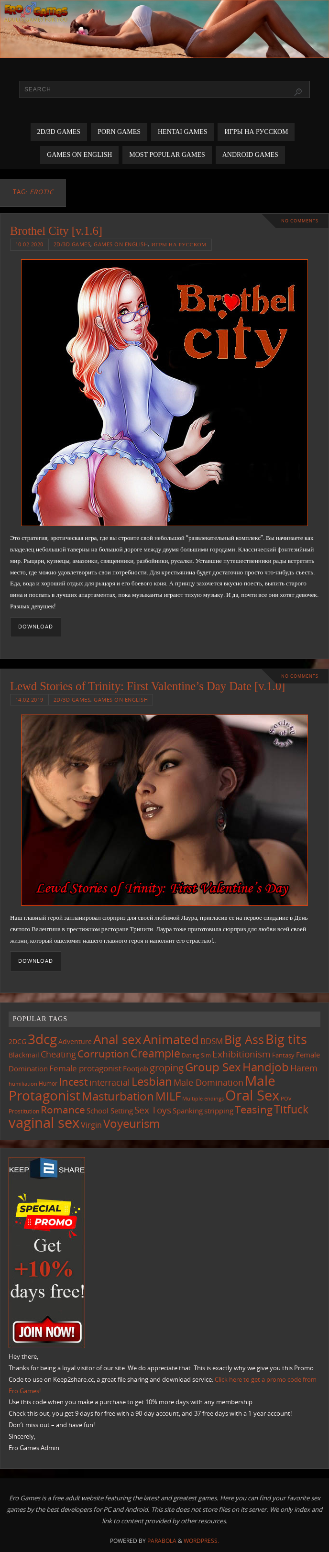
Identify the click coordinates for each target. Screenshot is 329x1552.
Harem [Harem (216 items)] (304, 1068)
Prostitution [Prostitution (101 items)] (24, 1111)
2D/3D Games (72, 244)
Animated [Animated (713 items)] (171, 1039)
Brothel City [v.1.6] (56, 230)
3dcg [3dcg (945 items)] (42, 1039)
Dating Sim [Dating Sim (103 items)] (196, 1055)
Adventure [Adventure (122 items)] (75, 1041)
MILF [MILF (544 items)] (168, 1096)
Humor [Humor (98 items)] (48, 1083)
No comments (299, 221)
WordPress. (201, 1541)
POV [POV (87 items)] (286, 1098)
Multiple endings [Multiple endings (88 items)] (203, 1098)
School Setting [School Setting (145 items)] (110, 1110)
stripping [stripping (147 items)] (218, 1110)
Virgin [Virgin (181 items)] (91, 1124)
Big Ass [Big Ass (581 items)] (244, 1039)
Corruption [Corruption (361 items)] (103, 1053)
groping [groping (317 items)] (167, 1067)
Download (35, 626)
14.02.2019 (29, 699)
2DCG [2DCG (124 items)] (17, 1041)
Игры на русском (178, 244)
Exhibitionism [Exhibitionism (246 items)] (241, 1054)
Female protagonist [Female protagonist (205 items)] (85, 1068)
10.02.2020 (29, 244)
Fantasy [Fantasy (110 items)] (283, 1055)
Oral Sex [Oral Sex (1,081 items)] (252, 1095)
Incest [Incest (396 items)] (73, 1081)
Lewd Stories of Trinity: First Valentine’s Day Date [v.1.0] (147, 686)
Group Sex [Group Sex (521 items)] (213, 1067)
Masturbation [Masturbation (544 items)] (118, 1096)
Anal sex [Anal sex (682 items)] (117, 1039)
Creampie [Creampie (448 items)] (155, 1053)
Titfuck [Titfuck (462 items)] (291, 1109)
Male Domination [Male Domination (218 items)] (208, 1082)
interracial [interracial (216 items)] (109, 1082)
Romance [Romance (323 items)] (63, 1109)
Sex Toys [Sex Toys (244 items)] (152, 1110)
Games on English (121, 244)
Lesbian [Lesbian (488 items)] (152, 1081)
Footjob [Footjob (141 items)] (135, 1068)
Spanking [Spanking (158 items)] (188, 1111)
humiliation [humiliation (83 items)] (23, 1083)
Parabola (161, 1541)
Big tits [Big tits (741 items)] (286, 1039)
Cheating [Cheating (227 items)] (58, 1054)
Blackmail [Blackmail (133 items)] (24, 1054)
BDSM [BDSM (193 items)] (211, 1040)
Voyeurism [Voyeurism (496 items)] (131, 1123)
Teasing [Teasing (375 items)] (254, 1109)
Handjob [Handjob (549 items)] (265, 1067)
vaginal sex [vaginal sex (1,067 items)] (44, 1122)
